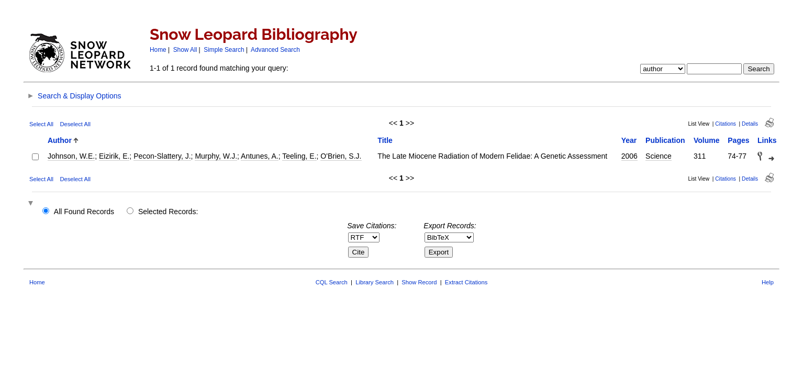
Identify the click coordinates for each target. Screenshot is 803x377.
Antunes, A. (259, 156)
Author (60, 140)
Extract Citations (466, 282)
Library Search (374, 282)
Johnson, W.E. (71, 156)
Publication (665, 140)
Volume (707, 140)
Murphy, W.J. (216, 156)
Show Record (419, 282)
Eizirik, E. (114, 156)
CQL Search (332, 282)
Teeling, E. (299, 156)
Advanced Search (275, 49)
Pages (738, 140)
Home (158, 49)
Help (768, 282)
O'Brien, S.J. (340, 156)
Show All (185, 49)
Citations (725, 124)
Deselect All (75, 124)
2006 (629, 156)
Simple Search (224, 49)
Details (750, 124)
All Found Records (84, 211)
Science (658, 156)
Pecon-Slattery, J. (162, 156)
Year (629, 140)
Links (767, 140)
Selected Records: (168, 211)
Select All (41, 124)
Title (385, 140)
